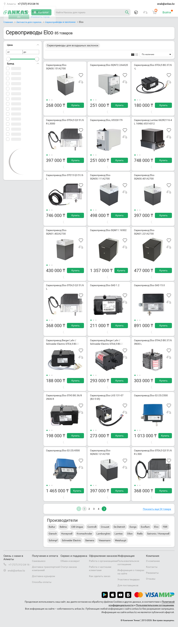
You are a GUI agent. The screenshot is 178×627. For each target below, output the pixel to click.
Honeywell (66, 533)
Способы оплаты (41, 582)
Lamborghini (103, 533)
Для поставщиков (128, 585)
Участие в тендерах (129, 579)
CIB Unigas (77, 526)
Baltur (52, 526)
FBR (165, 526)
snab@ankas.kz (166, 3)
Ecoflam (145, 526)
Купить (75, 105)
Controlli (91, 526)
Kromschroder (84, 533)
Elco (156, 526)
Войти (168, 12)
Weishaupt (120, 540)
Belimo (63, 526)
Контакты (151, 566)
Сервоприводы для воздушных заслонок (72, 45)
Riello (140, 533)
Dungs (133, 526)
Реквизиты (152, 572)
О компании (153, 561)
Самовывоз (38, 561)
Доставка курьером (43, 576)
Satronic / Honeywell (158, 533)
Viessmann (105, 540)
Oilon (130, 533)
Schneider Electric (71, 540)
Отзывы (150, 578)
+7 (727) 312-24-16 (28, 3)
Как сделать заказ (99, 576)
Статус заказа (68, 566)
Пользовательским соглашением (155, 605)
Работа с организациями (103, 561)
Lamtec (119, 533)
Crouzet (105, 526)
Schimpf (53, 540)
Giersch (53, 533)
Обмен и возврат (70, 561)
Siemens (89, 540)
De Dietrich (119, 526)
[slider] (8, 59)
